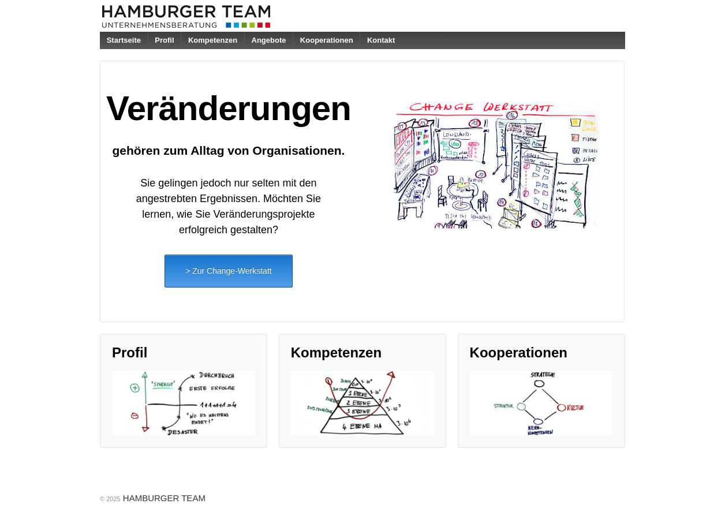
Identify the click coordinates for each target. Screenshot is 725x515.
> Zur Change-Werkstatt (228, 270)
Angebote (269, 40)
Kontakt (381, 40)
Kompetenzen (212, 40)
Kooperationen (326, 40)
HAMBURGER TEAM (163, 498)
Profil (164, 40)
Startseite (124, 40)
